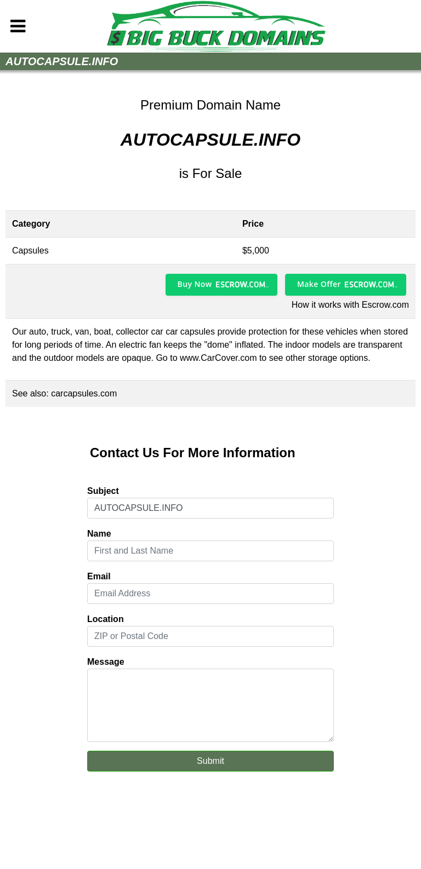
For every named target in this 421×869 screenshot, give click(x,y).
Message (105, 661)
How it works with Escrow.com (350, 304)
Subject (103, 491)
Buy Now (195, 284)
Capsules (30, 250)
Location (105, 619)
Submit (210, 761)
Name (99, 533)
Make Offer (319, 284)
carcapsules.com (84, 393)
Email (99, 576)
